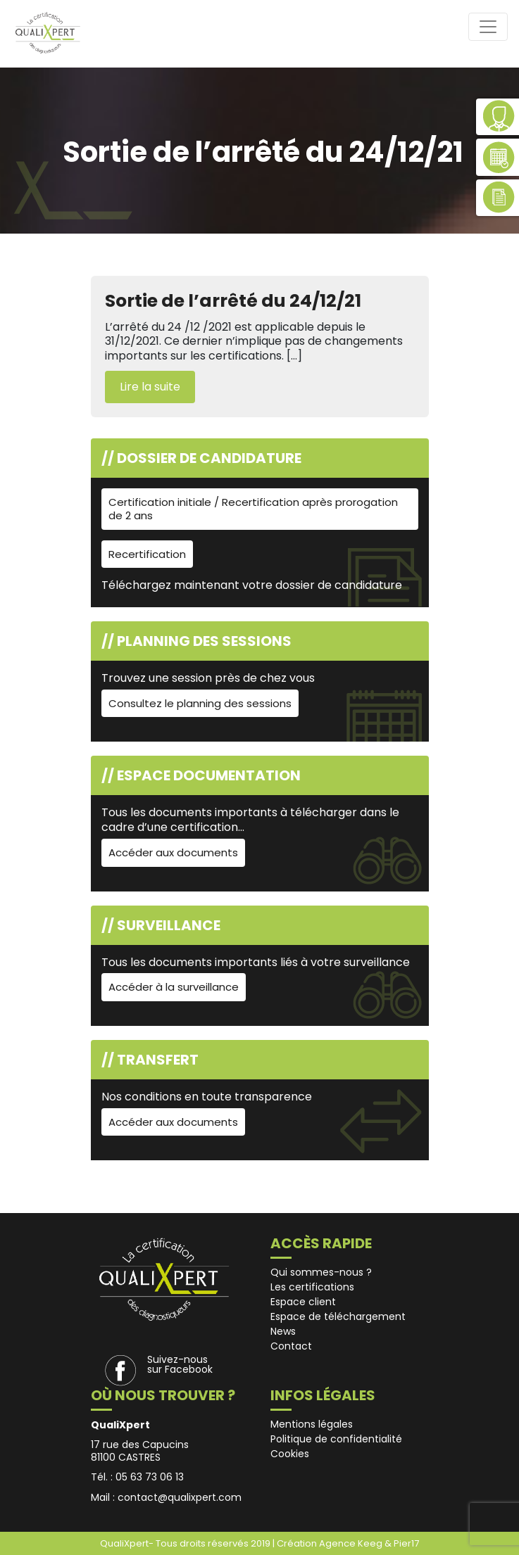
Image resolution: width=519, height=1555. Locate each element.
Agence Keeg (351, 1543)
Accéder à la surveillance (173, 986)
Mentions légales (311, 1424)
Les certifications (312, 1287)
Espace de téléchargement (338, 1316)
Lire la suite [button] (150, 387)
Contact (291, 1346)
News (283, 1331)
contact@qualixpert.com (180, 1497)
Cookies (289, 1454)
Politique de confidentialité (336, 1439)
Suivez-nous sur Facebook (180, 1364)
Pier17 (406, 1543)
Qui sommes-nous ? (321, 1272)
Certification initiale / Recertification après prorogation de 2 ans (253, 509)
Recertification (147, 554)
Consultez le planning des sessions (200, 703)
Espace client (303, 1302)
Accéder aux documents (173, 852)
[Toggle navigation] (488, 27)
